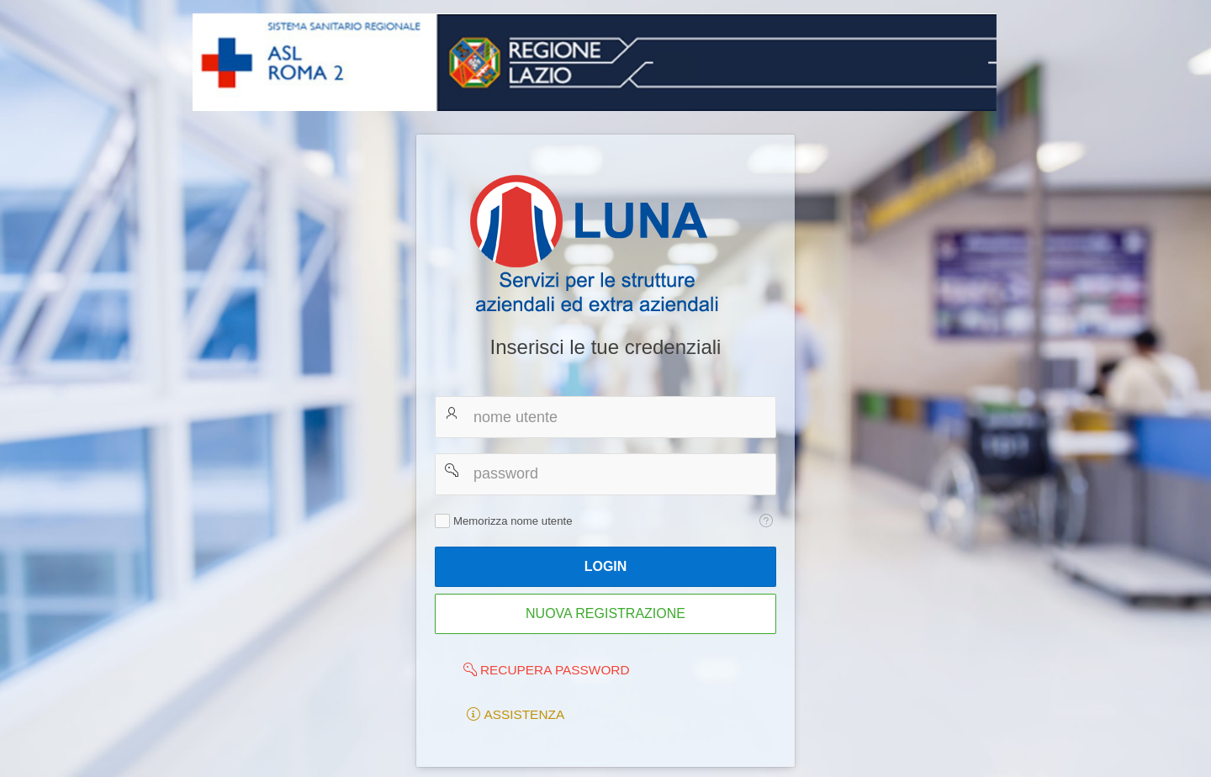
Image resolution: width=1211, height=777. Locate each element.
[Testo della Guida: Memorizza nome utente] (765, 520)
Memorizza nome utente (512, 521)
